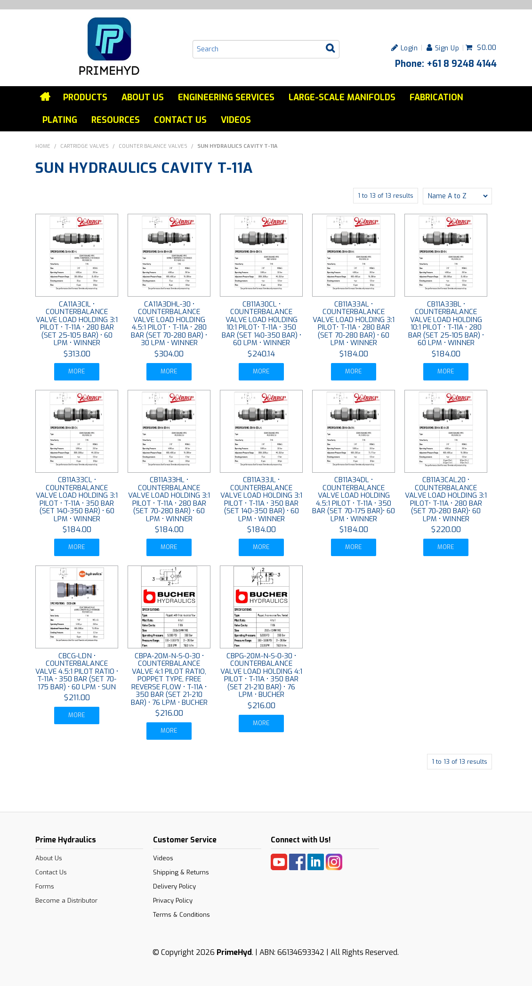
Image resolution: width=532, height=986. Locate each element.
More (77, 371)
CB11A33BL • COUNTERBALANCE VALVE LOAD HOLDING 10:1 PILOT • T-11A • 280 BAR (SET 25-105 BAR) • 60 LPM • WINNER (446, 323)
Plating (59, 120)
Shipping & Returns (181, 872)
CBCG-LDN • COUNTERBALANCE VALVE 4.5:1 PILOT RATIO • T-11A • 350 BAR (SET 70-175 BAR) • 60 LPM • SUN (76, 671)
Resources (115, 120)
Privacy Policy (173, 900)
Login (409, 48)
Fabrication (436, 97)
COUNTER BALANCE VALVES (153, 146)
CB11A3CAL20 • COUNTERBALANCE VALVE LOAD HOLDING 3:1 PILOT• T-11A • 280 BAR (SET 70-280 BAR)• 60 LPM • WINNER (446, 499)
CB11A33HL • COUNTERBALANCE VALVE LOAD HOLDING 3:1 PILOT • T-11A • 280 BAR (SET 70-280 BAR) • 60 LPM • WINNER (169, 499)
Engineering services (226, 97)
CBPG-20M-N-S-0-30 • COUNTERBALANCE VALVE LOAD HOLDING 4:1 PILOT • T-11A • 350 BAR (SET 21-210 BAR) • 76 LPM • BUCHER (261, 675)
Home (45, 97)
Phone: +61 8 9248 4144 (446, 63)
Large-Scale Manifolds (342, 97)
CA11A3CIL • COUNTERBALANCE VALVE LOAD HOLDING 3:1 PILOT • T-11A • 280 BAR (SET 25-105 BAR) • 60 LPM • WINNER (77, 323)
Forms (44, 886)
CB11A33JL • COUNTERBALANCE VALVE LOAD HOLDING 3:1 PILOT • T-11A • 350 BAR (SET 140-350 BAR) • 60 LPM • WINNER (261, 499)
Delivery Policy (174, 886)
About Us (142, 97)
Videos (236, 120)
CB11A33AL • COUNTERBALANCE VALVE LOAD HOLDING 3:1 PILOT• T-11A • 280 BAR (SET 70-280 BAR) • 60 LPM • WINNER (354, 323)
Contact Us (180, 120)
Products (85, 97)
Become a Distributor (66, 900)
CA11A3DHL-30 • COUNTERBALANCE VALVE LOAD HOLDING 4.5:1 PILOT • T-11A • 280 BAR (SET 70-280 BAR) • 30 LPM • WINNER (169, 323)
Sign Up (447, 48)
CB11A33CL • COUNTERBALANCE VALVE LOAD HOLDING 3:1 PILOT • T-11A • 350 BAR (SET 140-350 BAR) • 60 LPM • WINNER (77, 499)
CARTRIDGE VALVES (84, 146)
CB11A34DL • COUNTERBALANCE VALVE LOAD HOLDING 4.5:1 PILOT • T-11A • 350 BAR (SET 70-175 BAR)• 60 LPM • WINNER (353, 499)
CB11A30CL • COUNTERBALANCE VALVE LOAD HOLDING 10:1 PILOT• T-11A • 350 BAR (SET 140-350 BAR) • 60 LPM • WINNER (261, 323)
